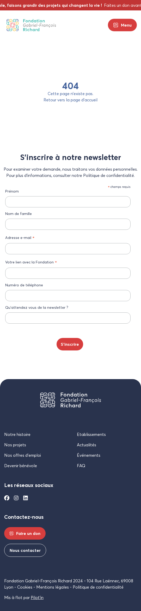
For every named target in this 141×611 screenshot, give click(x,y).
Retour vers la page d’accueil (70, 99)
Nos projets (15, 444)
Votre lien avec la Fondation (31, 262)
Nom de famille (18, 213)
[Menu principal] (122, 25)
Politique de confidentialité (98, 587)
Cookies (24, 587)
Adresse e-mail (20, 237)
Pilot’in (37, 597)
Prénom (12, 191)
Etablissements (91, 434)
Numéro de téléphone (24, 285)
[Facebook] (6, 498)
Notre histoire (17, 434)
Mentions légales (52, 587)
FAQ (81, 465)
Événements (88, 455)
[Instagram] (16, 498)
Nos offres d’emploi (22, 455)
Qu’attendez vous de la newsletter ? (36, 307)
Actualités (86, 444)
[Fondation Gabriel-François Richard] (31, 25)
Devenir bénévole (20, 465)
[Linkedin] (25, 498)
